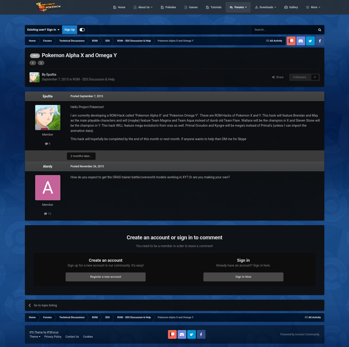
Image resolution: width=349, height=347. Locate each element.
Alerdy (47, 166)
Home (143, 11)
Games (215, 11)
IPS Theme (36, 332)
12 (47, 213)
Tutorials (237, 11)
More (314, 11)
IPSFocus (53, 332)
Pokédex (192, 11)
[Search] (272, 29)
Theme (35, 336)
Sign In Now (243, 276)
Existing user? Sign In (43, 29)
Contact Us (72, 336)
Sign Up (69, 29)
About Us (166, 11)
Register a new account (105, 276)
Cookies (88, 336)
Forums (261, 11)
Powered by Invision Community (300, 334)
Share (278, 77)
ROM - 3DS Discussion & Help (94, 79)
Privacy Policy (52, 336)
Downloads (288, 11)
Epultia (48, 96)
